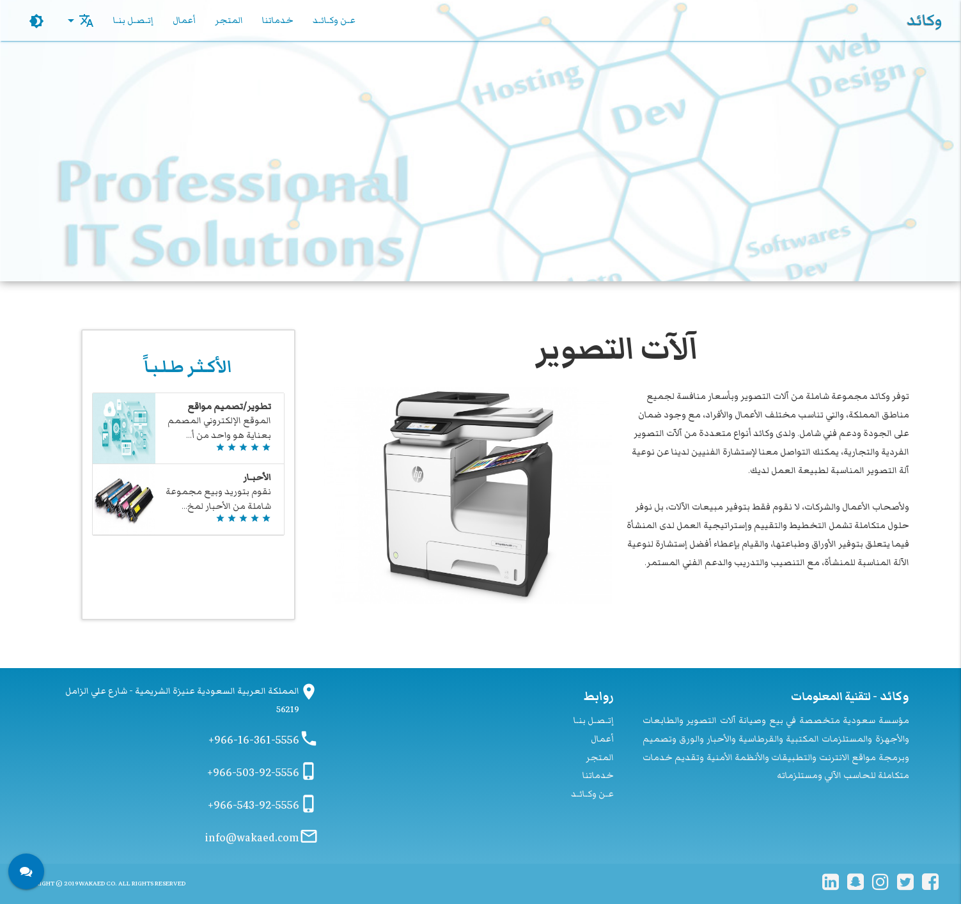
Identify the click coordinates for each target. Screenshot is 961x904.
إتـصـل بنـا (133, 20)
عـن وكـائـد (334, 20)
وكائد (924, 20)
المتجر (229, 20)
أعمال (184, 20)
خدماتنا (277, 20)
